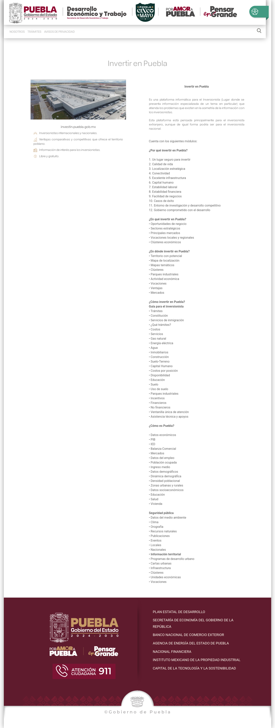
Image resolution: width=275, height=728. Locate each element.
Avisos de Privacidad (59, 31)
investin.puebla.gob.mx (78, 126)
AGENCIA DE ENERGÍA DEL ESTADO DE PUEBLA (191, 643)
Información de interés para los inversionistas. (66, 150)
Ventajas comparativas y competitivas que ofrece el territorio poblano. (78, 141)
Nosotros (17, 31)
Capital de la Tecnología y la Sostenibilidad (194, 668)
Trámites (34, 31)
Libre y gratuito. (46, 156)
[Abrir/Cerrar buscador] (259, 31)
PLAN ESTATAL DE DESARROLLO (179, 612)
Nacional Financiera (172, 652)
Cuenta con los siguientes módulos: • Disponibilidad (196, 361)
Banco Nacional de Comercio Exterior (188, 635)
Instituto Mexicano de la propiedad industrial (196, 660)
